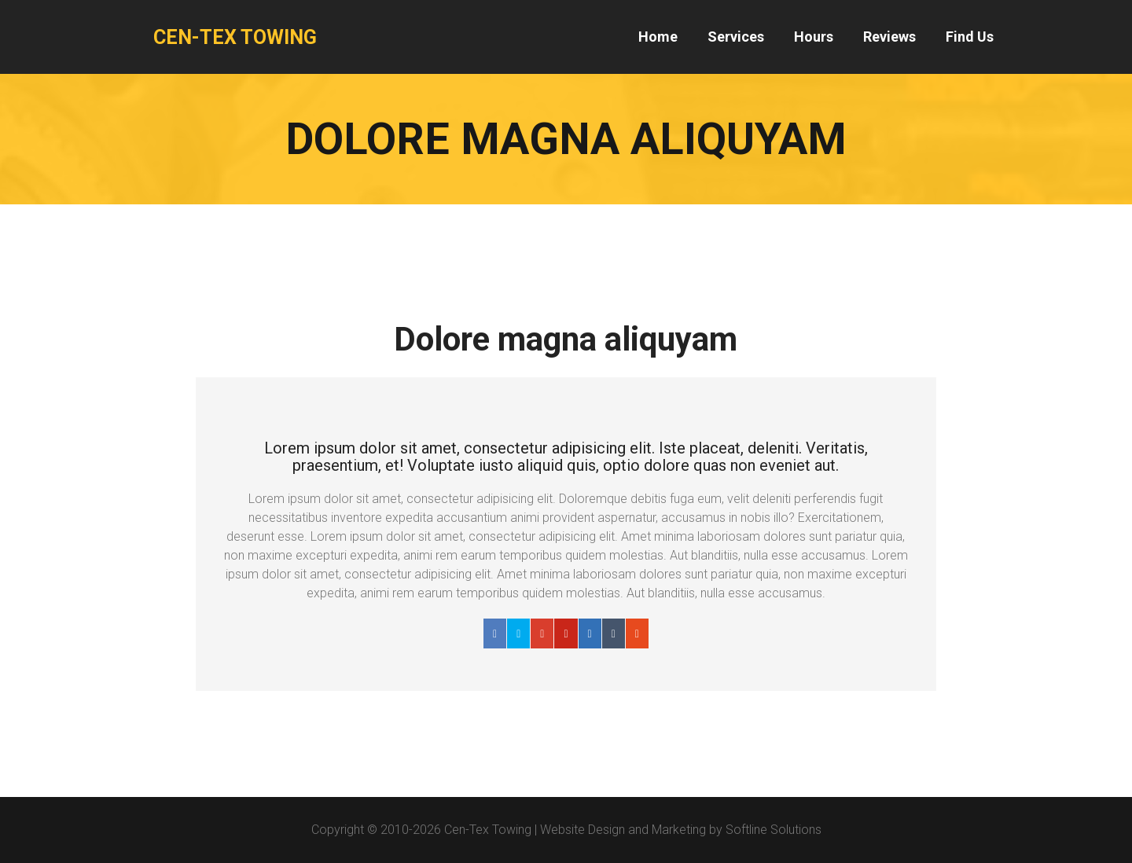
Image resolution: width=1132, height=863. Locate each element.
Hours (813, 36)
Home (658, 36)
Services (736, 36)
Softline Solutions (773, 829)
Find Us (970, 36)
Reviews (889, 36)
